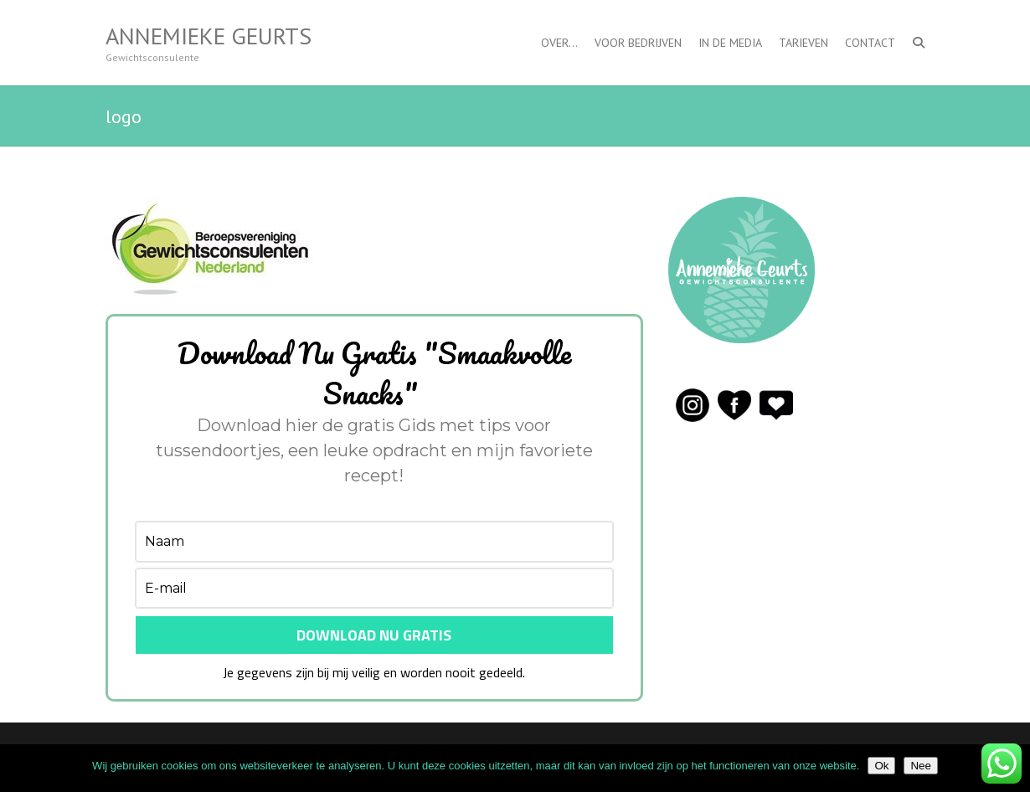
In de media (730, 42)
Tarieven (803, 42)
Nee (920, 765)
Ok (881, 765)
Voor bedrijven (638, 42)
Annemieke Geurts (209, 36)
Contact (870, 42)
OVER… (559, 42)
